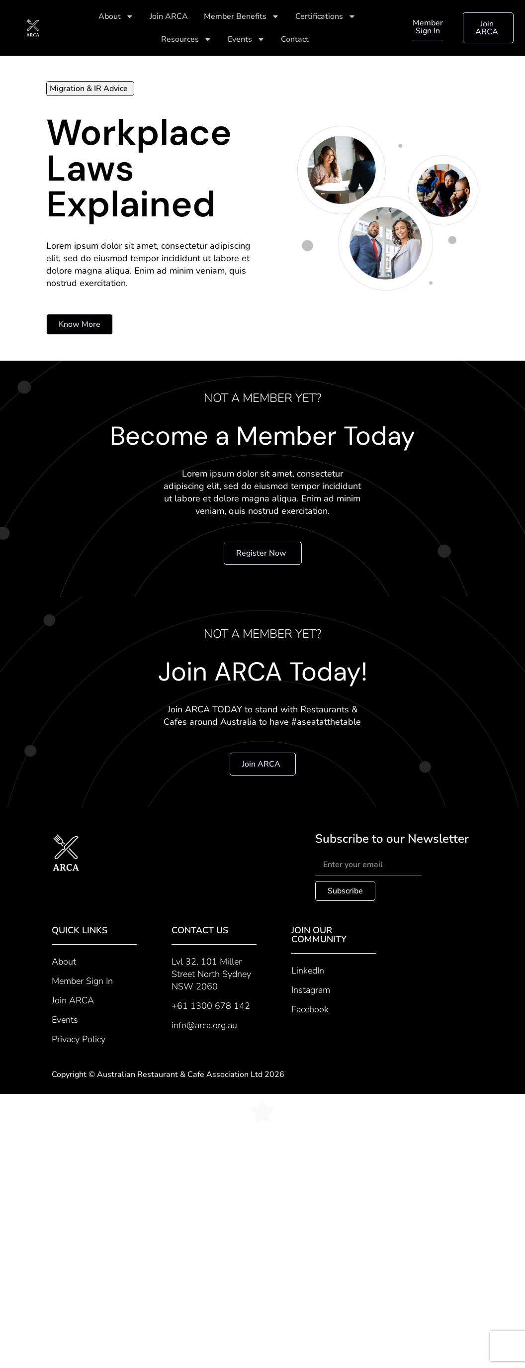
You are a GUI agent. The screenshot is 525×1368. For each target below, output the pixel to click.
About (116, 16)
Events (246, 39)
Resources (186, 39)
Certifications (325, 16)
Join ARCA (169, 16)
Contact (295, 39)
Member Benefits (241, 16)
